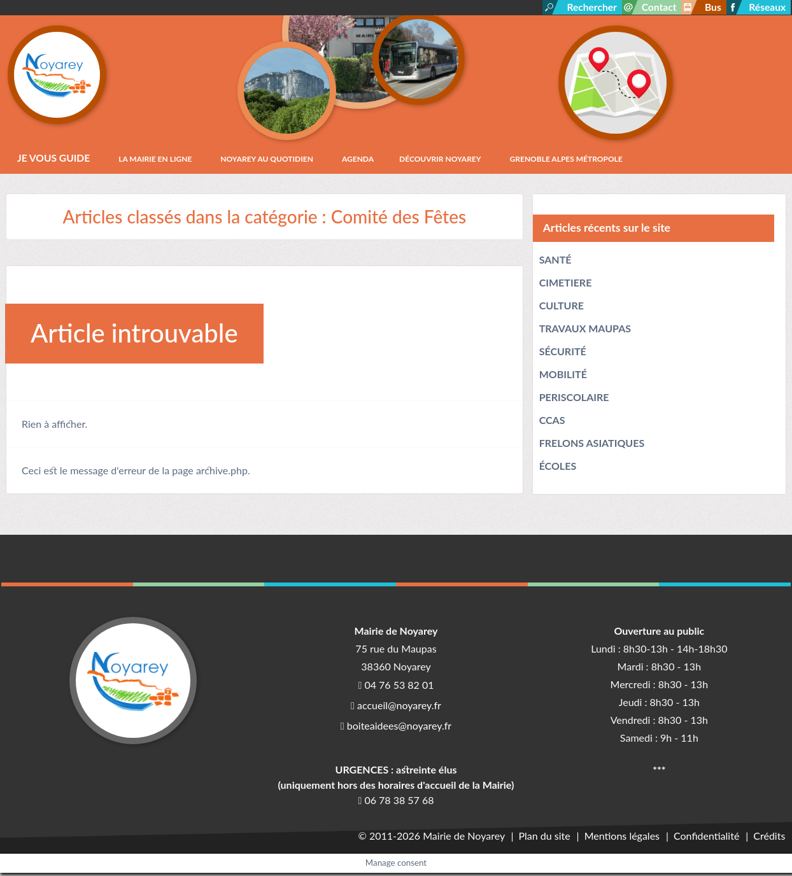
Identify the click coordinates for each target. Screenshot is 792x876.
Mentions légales (624, 839)
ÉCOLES (558, 469)
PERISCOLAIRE (574, 400)
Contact (656, 7)
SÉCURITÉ (562, 354)
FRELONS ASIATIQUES (592, 446)
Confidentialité (708, 839)
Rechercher (586, 7)
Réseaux (767, 7)
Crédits (770, 839)
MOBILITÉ (563, 377)
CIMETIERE (565, 285)
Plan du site (548, 839)
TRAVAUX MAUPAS (585, 331)
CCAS (552, 423)
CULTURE (561, 308)
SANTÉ (555, 263)
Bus (711, 7)
